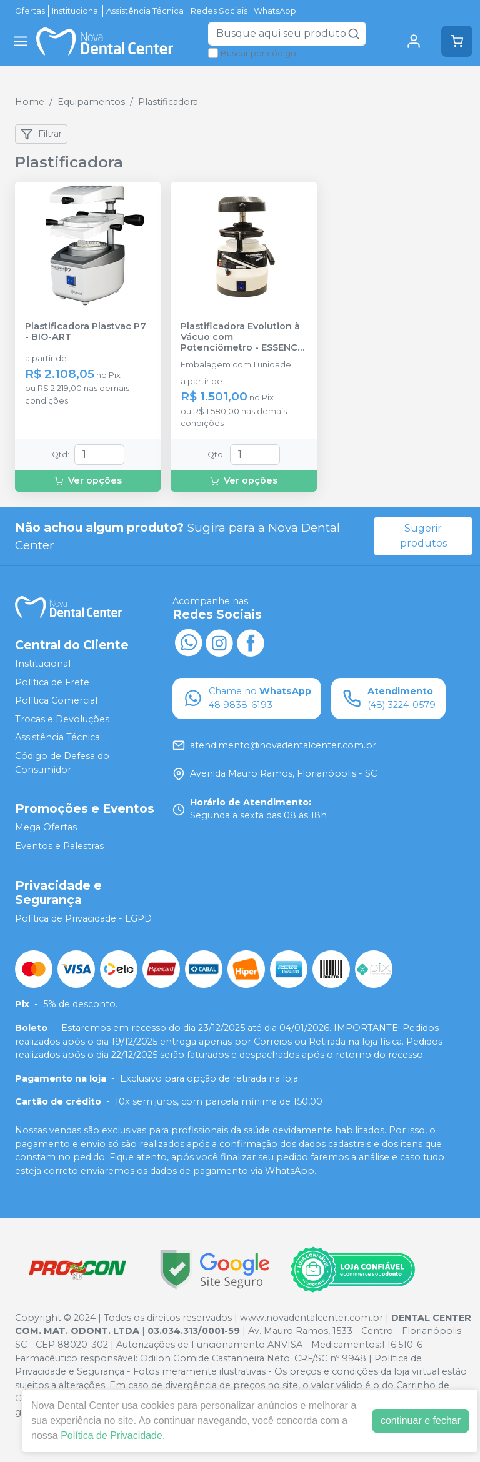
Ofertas (30, 11)
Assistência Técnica (145, 11)
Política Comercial (56, 700)
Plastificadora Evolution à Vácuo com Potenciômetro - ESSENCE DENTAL (242, 337)
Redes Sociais (219, 11)
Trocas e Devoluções (62, 719)
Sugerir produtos (423, 535)
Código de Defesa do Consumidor (62, 762)
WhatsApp (275, 11)
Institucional (76, 11)
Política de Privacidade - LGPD (83, 918)
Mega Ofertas (46, 827)
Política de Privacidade (111, 1435)
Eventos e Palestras (59, 846)
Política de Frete (52, 682)
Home (29, 101)
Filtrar (41, 134)
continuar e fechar (421, 1420)
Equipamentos (91, 101)
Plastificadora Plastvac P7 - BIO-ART (85, 331)
